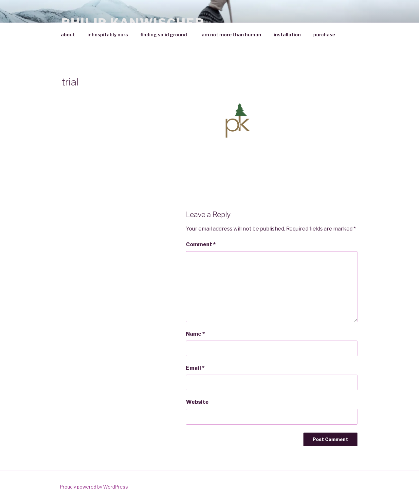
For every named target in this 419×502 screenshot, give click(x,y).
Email (195, 368)
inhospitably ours (107, 34)
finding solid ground (163, 34)
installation (287, 34)
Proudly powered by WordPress (94, 487)
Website (197, 402)
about (68, 34)
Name (195, 334)
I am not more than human (230, 34)
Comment (201, 244)
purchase (324, 34)
